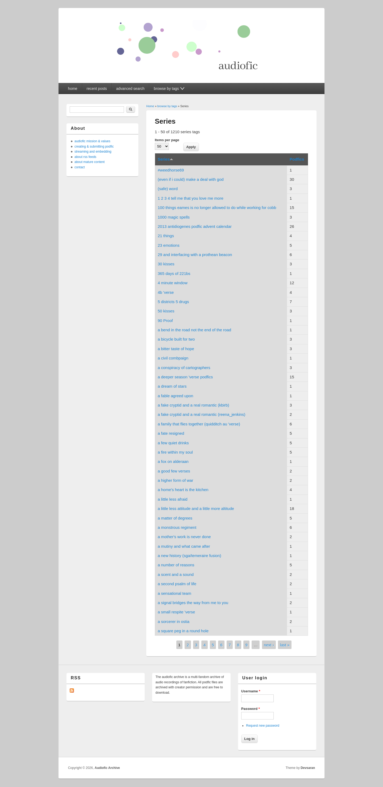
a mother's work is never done (184, 536)
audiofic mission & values (92, 141)
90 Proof (165, 320)
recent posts (97, 88)
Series (165, 159)
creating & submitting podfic (94, 146)
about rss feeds (85, 157)
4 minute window (173, 283)
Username (250, 691)
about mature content (89, 162)
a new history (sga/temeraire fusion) (189, 555)
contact (79, 167)
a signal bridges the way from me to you (193, 602)
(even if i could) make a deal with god (191, 179)
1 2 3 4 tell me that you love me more (190, 198)
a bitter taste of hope (176, 348)
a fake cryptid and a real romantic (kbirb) (193, 405)
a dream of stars (172, 386)
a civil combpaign (173, 358)
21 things (166, 235)
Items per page (167, 140)
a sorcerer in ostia (173, 621)
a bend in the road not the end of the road (194, 330)
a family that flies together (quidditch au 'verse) (199, 424)
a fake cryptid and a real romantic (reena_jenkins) (201, 414)
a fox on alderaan (173, 461)
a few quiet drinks (173, 443)
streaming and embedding (92, 151)
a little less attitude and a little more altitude (196, 508)
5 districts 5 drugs (173, 301)
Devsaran (308, 768)
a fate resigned (171, 433)
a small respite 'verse (176, 612)
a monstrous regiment (177, 527)
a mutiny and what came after (184, 546)
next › (269, 645)
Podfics (297, 159)
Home (150, 106)
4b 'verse (166, 292)
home (72, 88)
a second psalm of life (177, 583)
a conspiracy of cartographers (184, 367)
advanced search (130, 88)
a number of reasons (176, 565)
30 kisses (166, 264)
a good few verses (174, 471)
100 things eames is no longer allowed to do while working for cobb (217, 207)
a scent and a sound (176, 574)
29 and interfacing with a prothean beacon (195, 254)
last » (285, 645)
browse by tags (167, 106)
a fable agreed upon (175, 395)
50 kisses (166, 311)
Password (250, 709)
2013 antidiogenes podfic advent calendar (195, 226)
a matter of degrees (175, 518)
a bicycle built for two (176, 339)
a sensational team (174, 593)
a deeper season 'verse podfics (185, 377)
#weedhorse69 (171, 170)
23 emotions (169, 245)
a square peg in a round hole (183, 631)
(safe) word (168, 188)
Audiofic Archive (107, 768)
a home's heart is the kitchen (183, 489)
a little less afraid (173, 499)
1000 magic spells (174, 217)
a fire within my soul (175, 452)
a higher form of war (175, 480)
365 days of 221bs (174, 273)
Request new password (262, 725)
